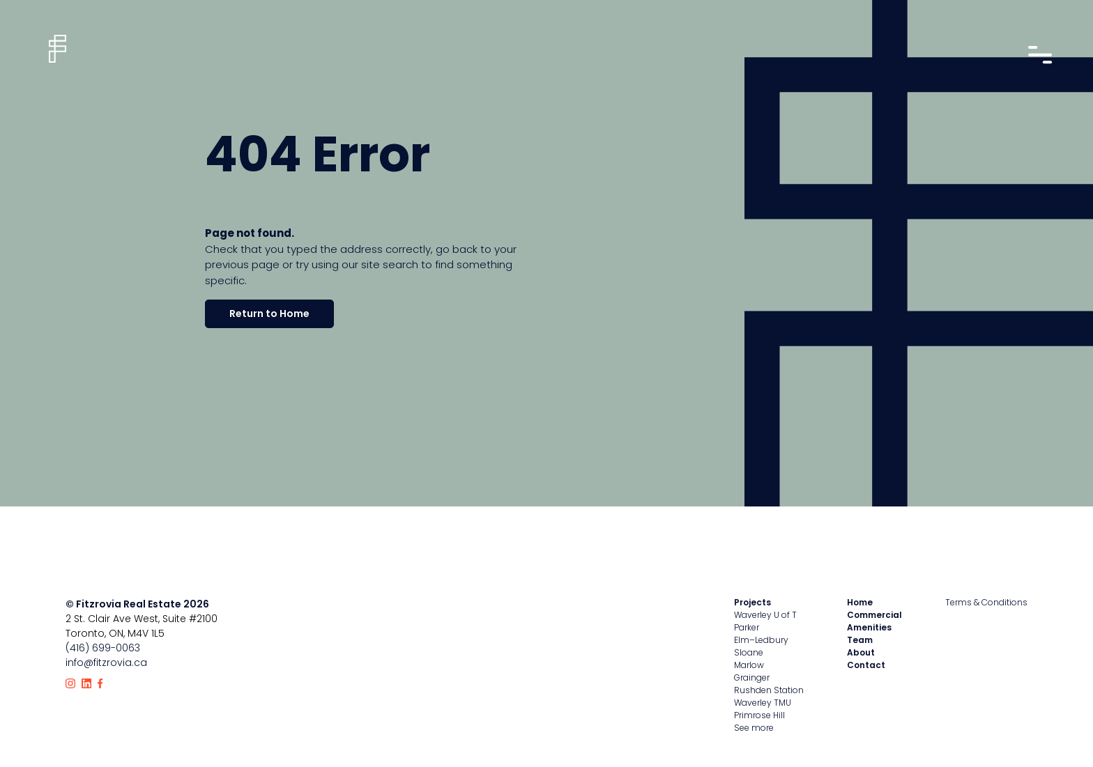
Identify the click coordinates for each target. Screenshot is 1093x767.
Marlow (749, 665)
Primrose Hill (759, 715)
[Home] (57, 49)
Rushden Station (769, 690)
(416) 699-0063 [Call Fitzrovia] (103, 648)
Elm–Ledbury (761, 640)
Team (860, 640)
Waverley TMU (762, 702)
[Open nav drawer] (1038, 54)
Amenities (869, 627)
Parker (746, 627)
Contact (866, 665)
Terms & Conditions (986, 602)
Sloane (748, 652)
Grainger (752, 677)
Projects (752, 602)
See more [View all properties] (754, 728)
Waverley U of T (765, 615)
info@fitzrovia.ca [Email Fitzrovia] (106, 662)
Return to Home (269, 313)
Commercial (874, 615)
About (861, 652)
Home (860, 602)
